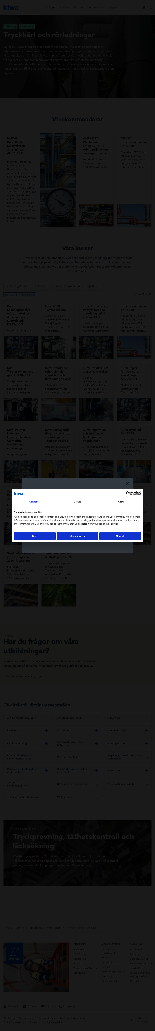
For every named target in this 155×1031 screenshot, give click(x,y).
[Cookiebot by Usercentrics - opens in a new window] (128, 493)
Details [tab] (77, 501)
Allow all (120, 536)
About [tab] (121, 501)
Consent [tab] (33, 501)
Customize (77, 536)
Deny (35, 536)
